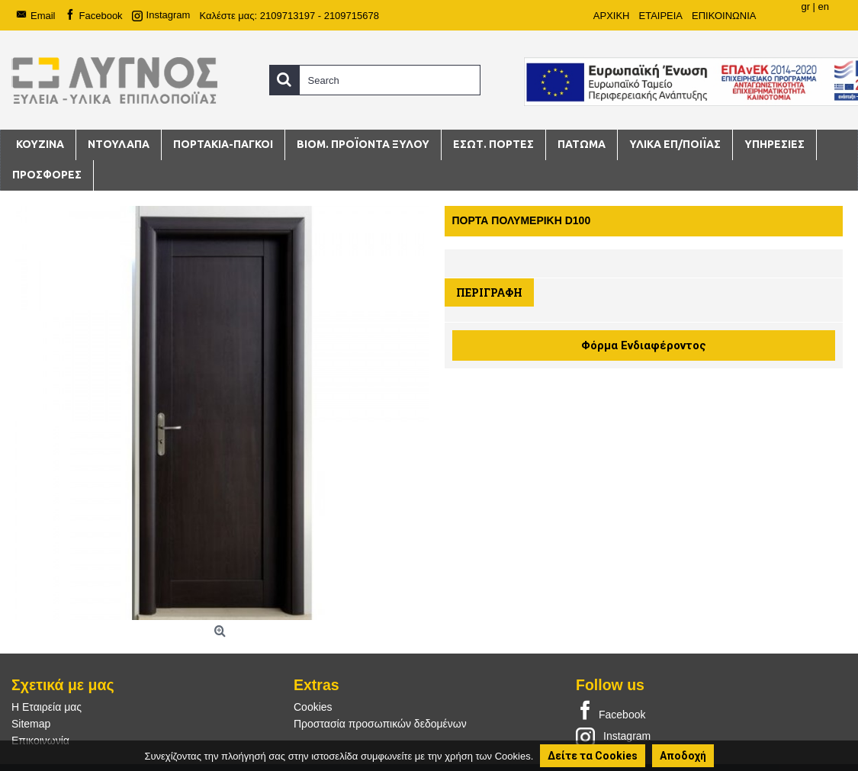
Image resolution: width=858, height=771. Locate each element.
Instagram (613, 736)
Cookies (313, 707)
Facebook (610, 711)
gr (805, 6)
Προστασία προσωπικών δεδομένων (380, 724)
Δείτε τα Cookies (593, 756)
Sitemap (30, 724)
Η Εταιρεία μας (46, 707)
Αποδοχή (683, 756)
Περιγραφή (489, 292)
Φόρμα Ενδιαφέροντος (643, 345)
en (823, 6)
